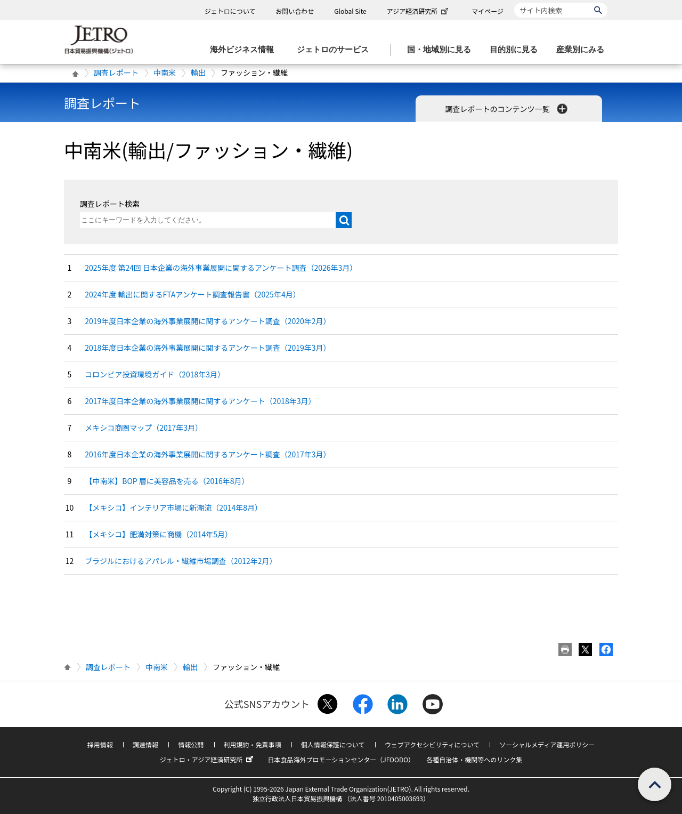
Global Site (350, 10)
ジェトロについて (230, 10)
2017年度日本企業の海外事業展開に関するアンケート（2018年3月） (200, 401)
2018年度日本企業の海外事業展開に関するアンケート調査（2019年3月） (207, 347)
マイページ (488, 10)
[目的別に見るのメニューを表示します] (517, 50)
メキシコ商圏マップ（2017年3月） (143, 427)
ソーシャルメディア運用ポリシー (547, 744)
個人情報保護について (333, 744)
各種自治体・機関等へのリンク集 (474, 759)
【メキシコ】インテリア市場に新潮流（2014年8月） (173, 507)
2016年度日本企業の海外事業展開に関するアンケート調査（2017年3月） (207, 454)
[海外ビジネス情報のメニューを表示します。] (245, 50)
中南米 (164, 72)
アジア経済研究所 (419, 10)
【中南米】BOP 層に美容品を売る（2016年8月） (167, 480)
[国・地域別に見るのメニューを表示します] (442, 50)
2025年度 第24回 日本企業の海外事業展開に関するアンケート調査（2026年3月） (221, 267)
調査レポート (116, 72)
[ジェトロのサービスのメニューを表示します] (336, 50)
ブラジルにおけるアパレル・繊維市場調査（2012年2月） (181, 560)
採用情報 (100, 744)
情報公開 (191, 744)
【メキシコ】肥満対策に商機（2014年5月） (158, 534)
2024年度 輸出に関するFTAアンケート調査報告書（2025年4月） (192, 294)
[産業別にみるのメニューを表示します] (583, 50)
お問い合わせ (294, 10)
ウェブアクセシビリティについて (432, 744)
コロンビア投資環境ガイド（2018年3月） (155, 374)
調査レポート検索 (110, 203)
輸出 (198, 72)
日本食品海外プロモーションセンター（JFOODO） (341, 759)
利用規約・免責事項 (252, 744)
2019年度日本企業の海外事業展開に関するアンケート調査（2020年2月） (207, 321)
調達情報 (145, 744)
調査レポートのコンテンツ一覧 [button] (507, 108)
